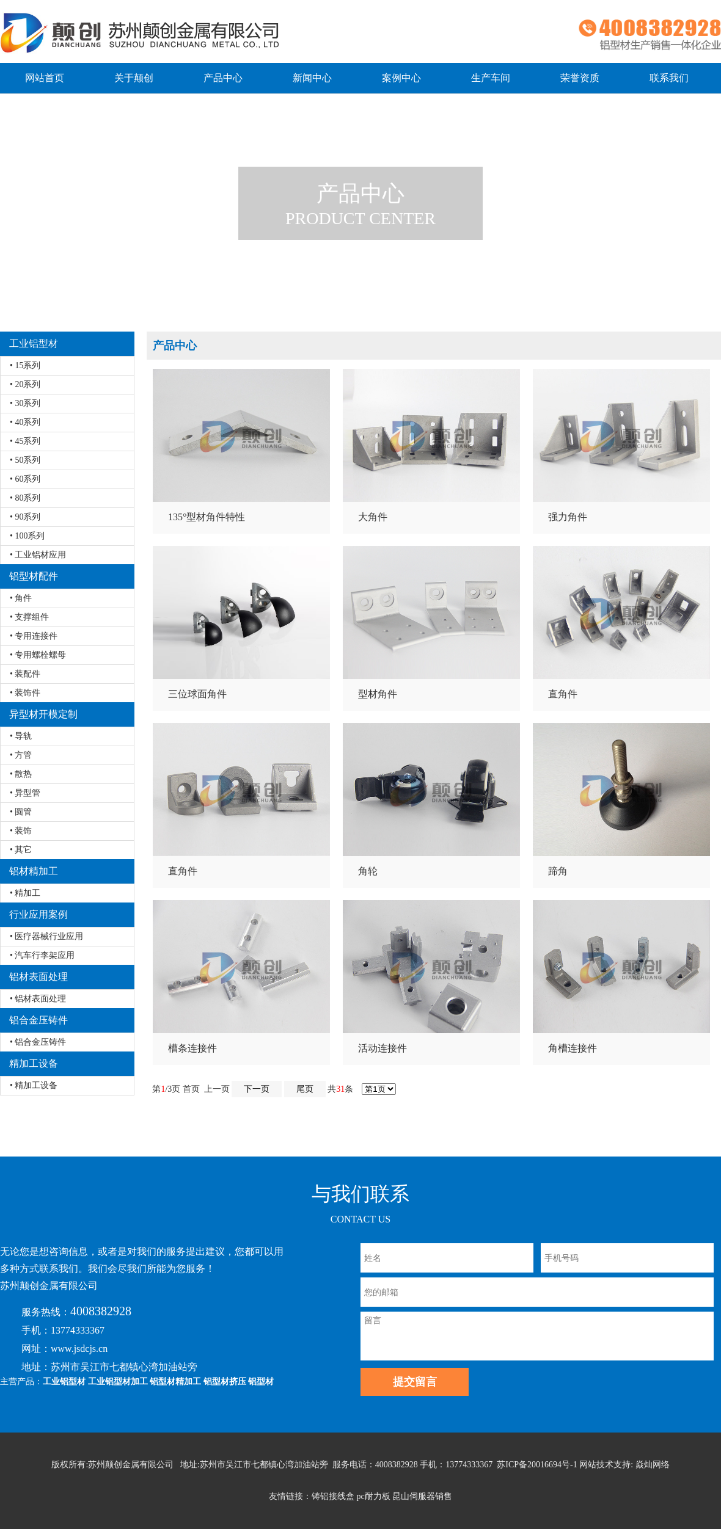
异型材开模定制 (43, 714)
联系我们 (669, 78)
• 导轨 (21, 736)
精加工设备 (33, 1063)
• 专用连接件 (33, 636)
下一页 (256, 1089)
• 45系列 (25, 441)
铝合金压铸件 (38, 1020)
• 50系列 (25, 460)
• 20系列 (25, 384)
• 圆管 (21, 811)
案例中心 (401, 78)
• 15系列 (25, 365)
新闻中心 (312, 78)
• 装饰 (21, 830)
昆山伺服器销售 (422, 1496)
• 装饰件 (25, 692)
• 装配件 (25, 673)
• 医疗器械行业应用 (46, 936)
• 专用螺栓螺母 (38, 654)
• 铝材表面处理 (38, 998)
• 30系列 (25, 403)
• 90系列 (25, 516)
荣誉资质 (579, 78)
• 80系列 (25, 498)
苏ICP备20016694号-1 (537, 1464)
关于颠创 (133, 78)
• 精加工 (25, 893)
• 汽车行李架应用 (42, 955)
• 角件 (21, 598)
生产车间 (490, 78)
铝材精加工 (33, 871)
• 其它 (21, 849)
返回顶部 (695, 1479)
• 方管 (21, 755)
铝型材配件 (33, 576)
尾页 (304, 1089)
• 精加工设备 (33, 1085)
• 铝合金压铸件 (38, 1042)
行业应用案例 (38, 914)
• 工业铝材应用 (38, 554)
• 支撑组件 (29, 617)
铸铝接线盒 (333, 1496)
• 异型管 (25, 792)
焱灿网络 (652, 1464)
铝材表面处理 (38, 977)
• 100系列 (27, 535)
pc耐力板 (373, 1496)
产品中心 (223, 78)
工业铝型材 (33, 343)
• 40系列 (25, 422)
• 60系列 (25, 479)
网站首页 (44, 78)
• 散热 (21, 774)
